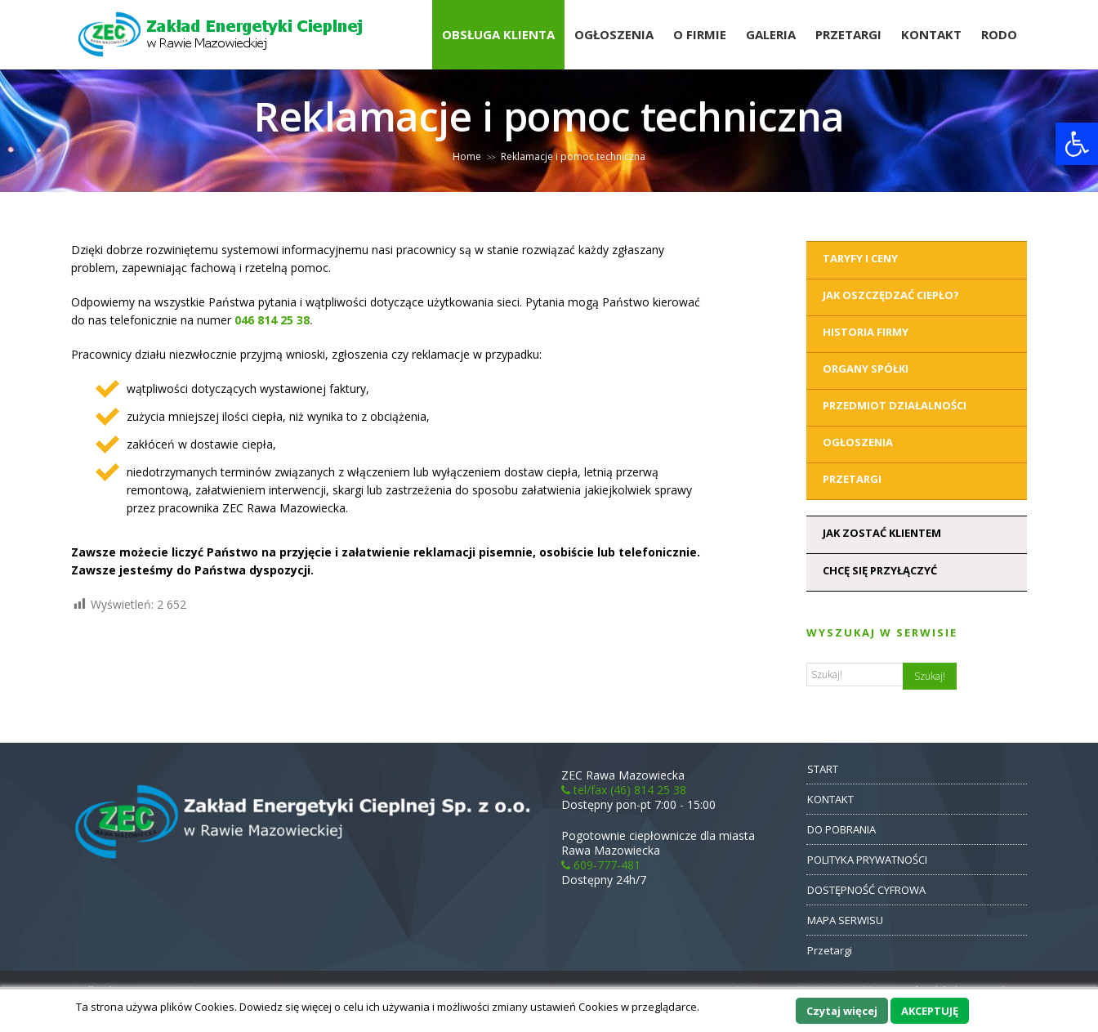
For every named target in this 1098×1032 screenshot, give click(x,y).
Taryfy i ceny (860, 258)
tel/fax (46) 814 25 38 (623, 789)
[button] (1077, 144)
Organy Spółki (865, 368)
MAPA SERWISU (845, 920)
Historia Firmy (865, 331)
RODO (999, 34)
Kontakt (931, 34)
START (822, 769)
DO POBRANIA (841, 829)
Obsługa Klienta (498, 34)
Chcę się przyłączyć (880, 570)
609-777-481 (600, 865)
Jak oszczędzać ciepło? (891, 295)
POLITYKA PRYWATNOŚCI (867, 859)
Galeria (771, 34)
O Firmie (699, 34)
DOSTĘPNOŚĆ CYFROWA (866, 889)
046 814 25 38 (272, 320)
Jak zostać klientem (882, 532)
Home (467, 156)
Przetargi (848, 34)
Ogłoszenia (614, 34)
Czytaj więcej (841, 1010)
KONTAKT (830, 799)
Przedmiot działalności (894, 405)
